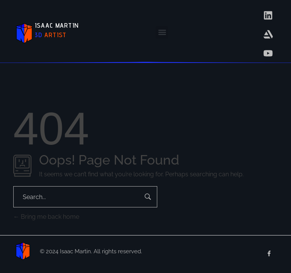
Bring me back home (46, 216)
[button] (162, 32)
